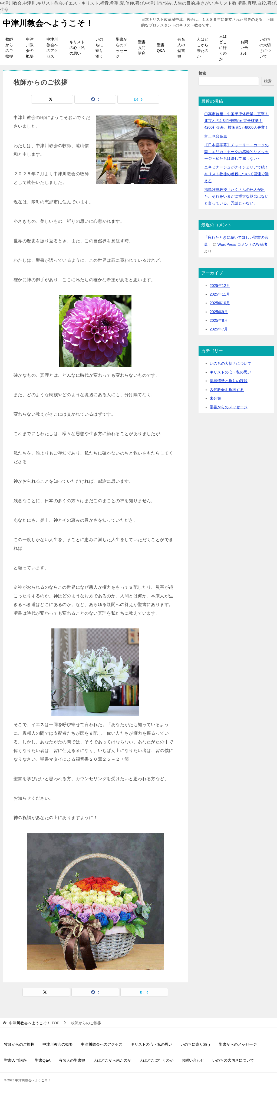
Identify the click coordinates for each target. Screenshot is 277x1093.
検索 (202, 73)
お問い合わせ (244, 47)
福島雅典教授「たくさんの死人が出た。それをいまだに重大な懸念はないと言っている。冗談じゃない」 (236, 196)
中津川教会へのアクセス (52, 47)
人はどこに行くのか (223, 47)
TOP (34, 1023)
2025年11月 (220, 294)
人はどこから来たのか (202, 47)
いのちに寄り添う (99, 47)
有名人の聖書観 (181, 47)
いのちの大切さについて (265, 47)
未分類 (215, 398)
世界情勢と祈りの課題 (229, 381)
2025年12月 (220, 285)
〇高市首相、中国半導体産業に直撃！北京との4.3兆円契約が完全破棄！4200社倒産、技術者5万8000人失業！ (236, 121)
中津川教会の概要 (30, 47)
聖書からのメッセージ (121, 47)
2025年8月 (219, 320)
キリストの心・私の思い (77, 47)
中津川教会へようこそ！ (48, 22)
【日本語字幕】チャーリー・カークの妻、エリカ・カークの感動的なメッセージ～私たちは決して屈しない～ (236, 152)
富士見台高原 (215, 136)
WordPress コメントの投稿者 (242, 244)
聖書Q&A (161, 48)
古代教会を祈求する (227, 389)
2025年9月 (219, 312)
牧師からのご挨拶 (9, 47)
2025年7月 (219, 329)
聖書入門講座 (142, 47)
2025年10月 (220, 303)
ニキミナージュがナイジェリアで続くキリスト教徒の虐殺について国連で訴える (236, 174)
